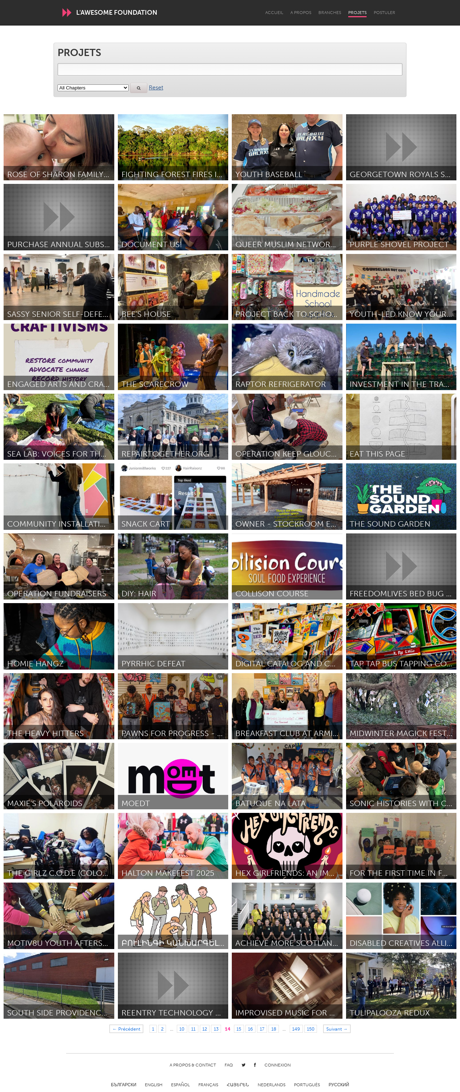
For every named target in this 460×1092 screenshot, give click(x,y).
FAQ (229, 1065)
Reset (156, 87)
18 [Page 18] (273, 1029)
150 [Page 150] (310, 1029)
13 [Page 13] (216, 1029)
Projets (357, 12)
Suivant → (337, 1029)
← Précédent (126, 1029)
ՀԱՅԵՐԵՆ (238, 1084)
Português (307, 1084)
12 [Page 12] (204, 1029)
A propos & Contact (193, 1065)
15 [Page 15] (238, 1029)
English (153, 1084)
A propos (300, 12)
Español (180, 1084)
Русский (338, 1084)
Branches (329, 12)
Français (208, 1084)
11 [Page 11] (193, 1029)
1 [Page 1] (153, 1029)
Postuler (384, 12)
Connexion (277, 1065)
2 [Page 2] (162, 1029)
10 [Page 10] (181, 1029)
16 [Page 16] (250, 1029)
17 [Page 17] (262, 1029)
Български (124, 1084)
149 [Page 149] (296, 1029)
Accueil (274, 12)
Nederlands (271, 1084)
